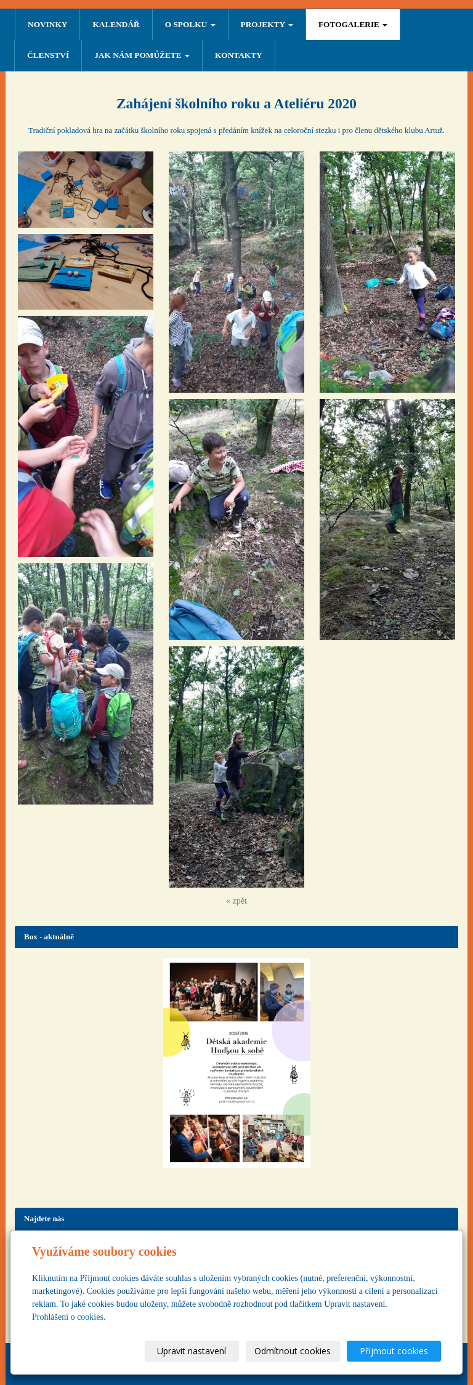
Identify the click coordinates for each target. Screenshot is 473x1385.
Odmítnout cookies (292, 1351)
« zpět (236, 900)
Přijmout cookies (394, 1351)
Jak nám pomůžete (142, 55)
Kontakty (238, 55)
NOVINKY (47, 24)
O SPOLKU (190, 24)
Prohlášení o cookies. (68, 1317)
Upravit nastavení (191, 1351)
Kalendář (115, 24)
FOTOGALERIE (352, 24)
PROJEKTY (267, 24)
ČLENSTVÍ (48, 55)
